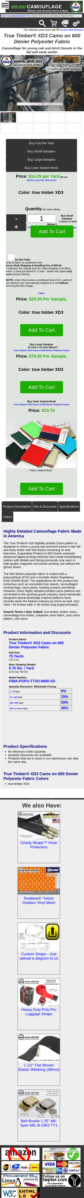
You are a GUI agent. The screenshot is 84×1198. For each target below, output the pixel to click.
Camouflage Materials (17, 16)
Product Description (17, 506)
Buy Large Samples (41, 159)
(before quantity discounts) (41, 180)
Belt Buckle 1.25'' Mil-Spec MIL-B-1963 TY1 (39, 1123)
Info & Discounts (44, 506)
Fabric (3, 16)
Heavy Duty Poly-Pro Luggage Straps (38, 1011)
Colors (7, 517)
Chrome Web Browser (70, 29)
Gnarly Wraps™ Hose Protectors (38, 845)
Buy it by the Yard (41, 143)
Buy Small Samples (41, 151)
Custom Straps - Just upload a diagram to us (39, 956)
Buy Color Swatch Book (41, 168)
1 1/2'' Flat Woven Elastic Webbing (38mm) (38, 1067)
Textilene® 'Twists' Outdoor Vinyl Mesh (38, 900)
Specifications (69, 506)
